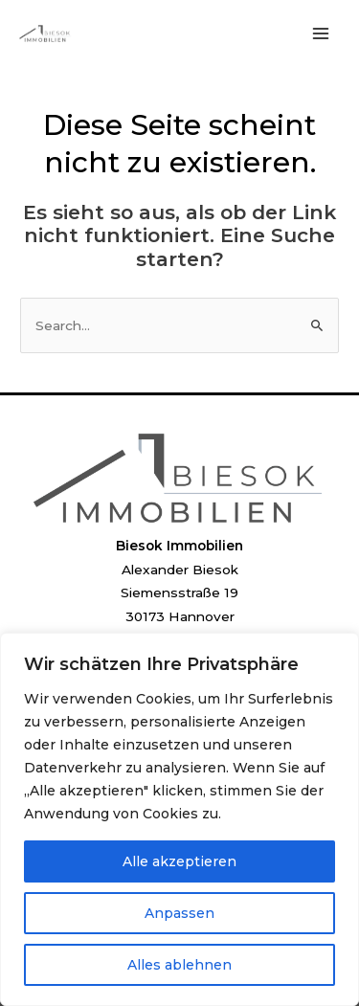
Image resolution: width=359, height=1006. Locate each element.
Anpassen (179, 913)
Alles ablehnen (179, 964)
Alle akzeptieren (179, 861)
